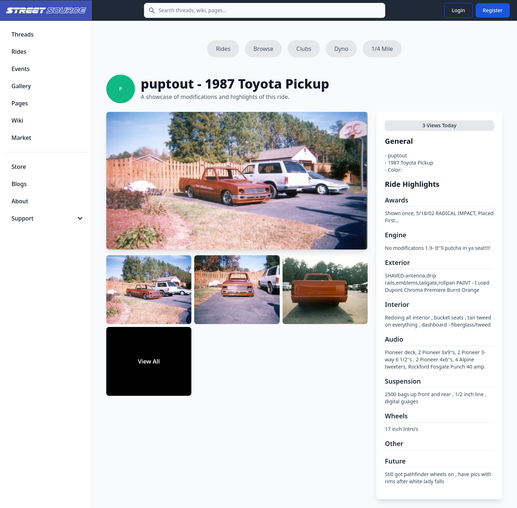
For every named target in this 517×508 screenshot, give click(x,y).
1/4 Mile (382, 49)
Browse (263, 49)
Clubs (303, 49)
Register (493, 10)
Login (458, 10)
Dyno (341, 49)
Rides (223, 49)
